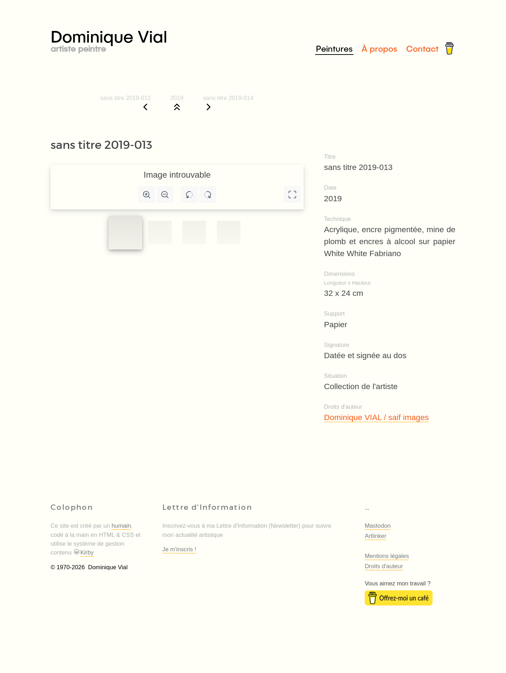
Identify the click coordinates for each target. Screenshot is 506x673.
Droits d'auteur (384, 566)
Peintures (334, 48)
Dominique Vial (152, 39)
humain (121, 525)
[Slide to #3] (228, 232)
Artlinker (376, 536)
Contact (422, 48)
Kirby (83, 552)
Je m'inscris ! (179, 549)
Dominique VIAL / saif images (376, 417)
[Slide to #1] (125, 232)
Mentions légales (387, 556)
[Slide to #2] (194, 232)
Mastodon (378, 525)
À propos (379, 48)
